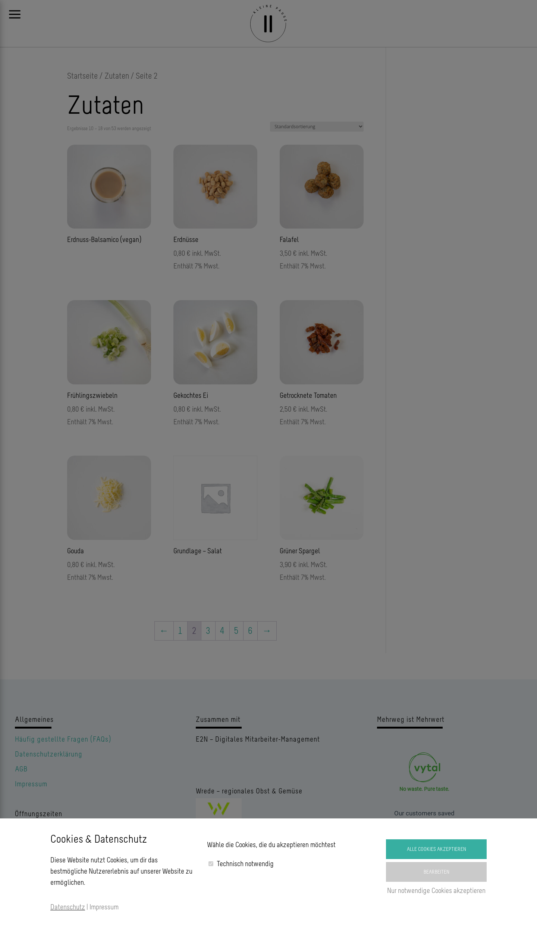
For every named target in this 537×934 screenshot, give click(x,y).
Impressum (104, 906)
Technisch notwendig (245, 863)
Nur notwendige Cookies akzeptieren (436, 890)
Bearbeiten (436, 872)
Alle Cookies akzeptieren (436, 849)
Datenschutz (67, 906)
